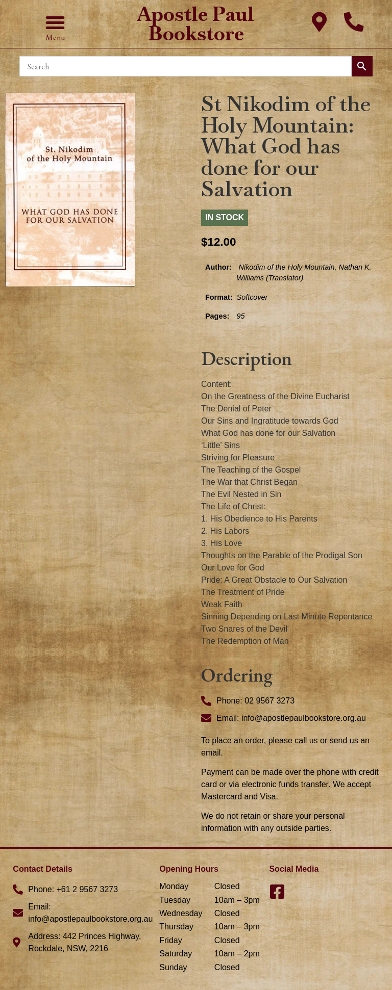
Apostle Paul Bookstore (195, 24)
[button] (55, 22)
